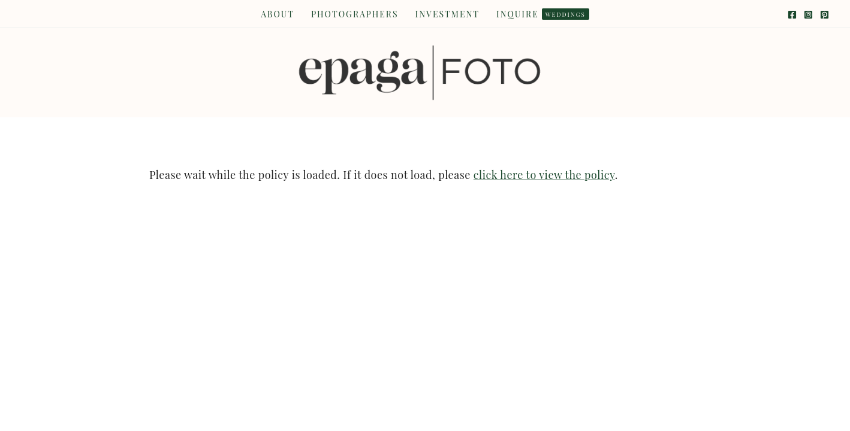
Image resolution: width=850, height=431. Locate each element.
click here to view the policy (544, 175)
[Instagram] (808, 14)
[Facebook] (792, 14)
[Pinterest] (824, 14)
